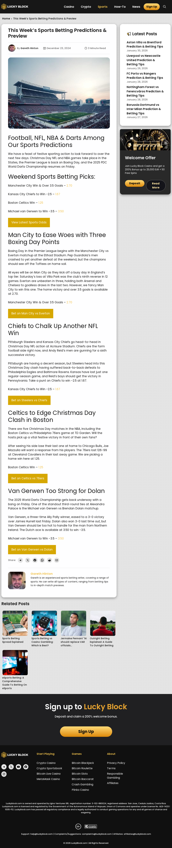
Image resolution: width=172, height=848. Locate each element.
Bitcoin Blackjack (83, 763)
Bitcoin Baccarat (83, 779)
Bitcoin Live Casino (49, 774)
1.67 (57, 194)
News (136, 7)
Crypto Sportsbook (49, 768)
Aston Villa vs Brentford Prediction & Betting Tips (145, 44)
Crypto (86, 7)
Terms (111, 768)
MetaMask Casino (48, 779)
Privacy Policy (116, 763)
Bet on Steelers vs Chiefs (29, 400)
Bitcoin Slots (80, 774)
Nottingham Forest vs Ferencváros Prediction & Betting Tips (145, 91)
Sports (103, 7)
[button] (164, 7)
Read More (156, 185)
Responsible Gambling (115, 776)
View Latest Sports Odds (29, 222)
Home (6, 18)
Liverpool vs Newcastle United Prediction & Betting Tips (143, 60)
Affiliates (112, 783)
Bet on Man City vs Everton (30, 313)
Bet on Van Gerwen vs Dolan (32, 550)
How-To (120, 7)
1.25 (40, 203)
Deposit (134, 183)
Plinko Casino (80, 790)
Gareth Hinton (29, 48)
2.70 (69, 186)
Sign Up (151, 7)
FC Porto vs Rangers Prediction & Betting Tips (145, 76)
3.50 (61, 211)
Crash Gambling (82, 784)
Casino (69, 7)
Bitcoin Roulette (82, 768)
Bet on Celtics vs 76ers (27, 478)
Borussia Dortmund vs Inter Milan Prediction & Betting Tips (144, 109)
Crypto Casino (46, 763)
